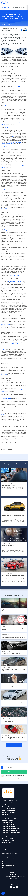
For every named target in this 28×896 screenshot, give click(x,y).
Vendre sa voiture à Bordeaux (11, 832)
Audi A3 (4, 349)
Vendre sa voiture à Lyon (9, 830)
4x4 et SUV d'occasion (9, 808)
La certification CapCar (9, 858)
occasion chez (16, 435)
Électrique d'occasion (8, 812)
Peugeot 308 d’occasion (14, 281)
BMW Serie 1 (4, 415)
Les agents (5, 861)
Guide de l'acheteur (8, 803)
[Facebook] (11, 887)
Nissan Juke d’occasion (15, 142)
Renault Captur (7, 398)
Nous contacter (7, 842)
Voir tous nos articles (14, 745)
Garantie (5, 814)
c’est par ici (23, 778)
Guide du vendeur (7, 820)
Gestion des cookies (8, 850)
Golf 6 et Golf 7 (15, 343)
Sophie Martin (7, 30)
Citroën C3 (4, 375)
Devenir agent (6, 844)
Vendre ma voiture (7, 822)
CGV (3, 848)
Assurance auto (7, 860)
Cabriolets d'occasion (8, 810)
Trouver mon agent (8, 824)
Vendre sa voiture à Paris (9, 826)
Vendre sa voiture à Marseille (11, 828)
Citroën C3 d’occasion (7, 209)
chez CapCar (9, 65)
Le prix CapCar (6, 856)
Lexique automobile (8, 865)
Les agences (6, 863)
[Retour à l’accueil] (5, 2)
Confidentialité (14, 878)
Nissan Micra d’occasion (7, 143)
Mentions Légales (19, 876)
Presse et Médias (7, 838)
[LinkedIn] (16, 887)
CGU (8, 848)
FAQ (3, 867)
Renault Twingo (5, 324)
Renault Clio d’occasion (15, 275)
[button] (3, 893)
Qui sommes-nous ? (8, 840)
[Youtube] (13, 887)
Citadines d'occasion (8, 804)
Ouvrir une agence (7, 846)
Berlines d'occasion (8, 806)
